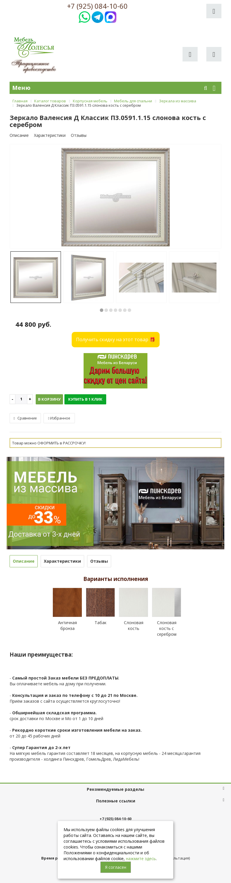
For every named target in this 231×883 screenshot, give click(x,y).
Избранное (59, 418)
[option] (115, 196)
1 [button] (101, 310)
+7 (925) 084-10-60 (97, 6)
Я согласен (115, 867)
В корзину (49, 399)
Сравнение (25, 418)
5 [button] (120, 310)
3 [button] (111, 310)
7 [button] (129, 310)
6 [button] (125, 310)
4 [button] (115, 310)
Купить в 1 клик (85, 399)
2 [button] (106, 310)
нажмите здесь (141, 858)
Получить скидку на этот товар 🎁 (115, 339)
